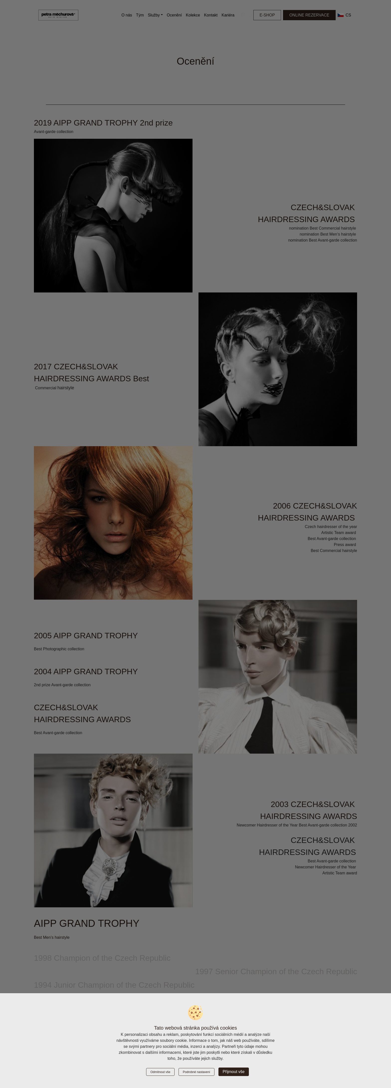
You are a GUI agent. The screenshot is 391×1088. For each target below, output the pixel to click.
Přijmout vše (234, 1072)
